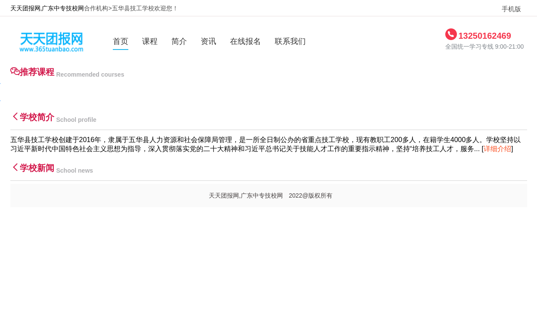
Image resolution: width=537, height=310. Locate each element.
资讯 (208, 41)
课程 (150, 41)
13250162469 (485, 35)
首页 (120, 41)
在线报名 (245, 41)
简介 (179, 41)
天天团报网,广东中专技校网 (47, 8)
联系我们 (290, 41)
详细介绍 (497, 148)
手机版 (508, 9)
